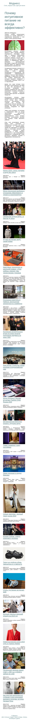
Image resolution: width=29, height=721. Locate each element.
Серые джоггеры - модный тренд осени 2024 (13, 515)
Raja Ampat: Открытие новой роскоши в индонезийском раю (13, 367)
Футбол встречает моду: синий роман (12, 240)
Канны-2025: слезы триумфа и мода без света (13, 171)
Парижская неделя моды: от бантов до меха (13, 217)
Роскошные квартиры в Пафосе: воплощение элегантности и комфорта (12, 301)
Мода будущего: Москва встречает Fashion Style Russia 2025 (12, 400)
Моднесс (14, 3)
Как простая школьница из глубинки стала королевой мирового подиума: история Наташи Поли (13, 698)
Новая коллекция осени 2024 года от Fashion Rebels (14, 642)
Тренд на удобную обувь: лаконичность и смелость (12, 563)
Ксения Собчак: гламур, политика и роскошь (12, 537)
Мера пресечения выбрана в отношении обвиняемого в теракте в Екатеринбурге (13, 193)
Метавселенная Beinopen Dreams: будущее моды (12, 422)
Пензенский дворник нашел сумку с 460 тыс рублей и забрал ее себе (13, 672)
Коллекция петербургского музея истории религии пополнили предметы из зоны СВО (13, 334)
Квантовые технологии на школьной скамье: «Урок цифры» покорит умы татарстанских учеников (12, 270)
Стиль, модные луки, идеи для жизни (14, 5)
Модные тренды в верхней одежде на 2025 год (13, 615)
